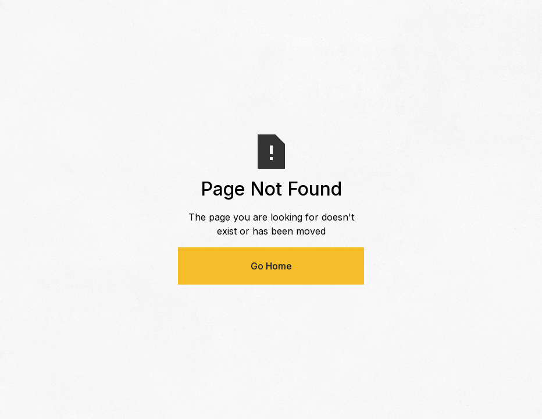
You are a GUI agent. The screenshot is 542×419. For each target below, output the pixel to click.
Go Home (271, 266)
